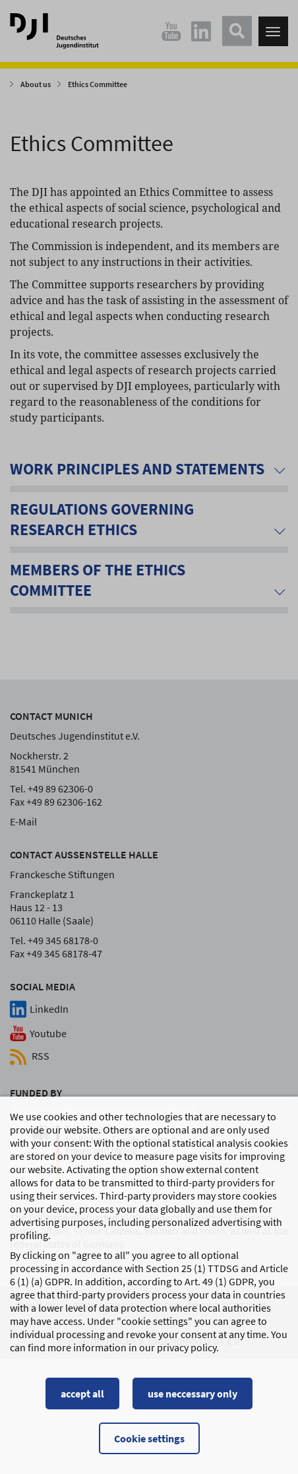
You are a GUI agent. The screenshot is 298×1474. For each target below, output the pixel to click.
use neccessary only (192, 1395)
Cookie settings (149, 1440)
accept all (82, 1395)
